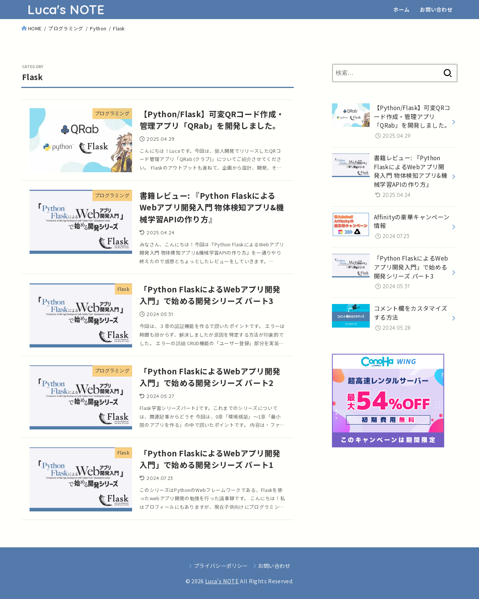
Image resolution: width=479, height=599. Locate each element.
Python (98, 28)
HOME (35, 28)
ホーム (401, 9)
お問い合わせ (436, 9)
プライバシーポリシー (221, 565)
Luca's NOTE (65, 9)
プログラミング (65, 28)
